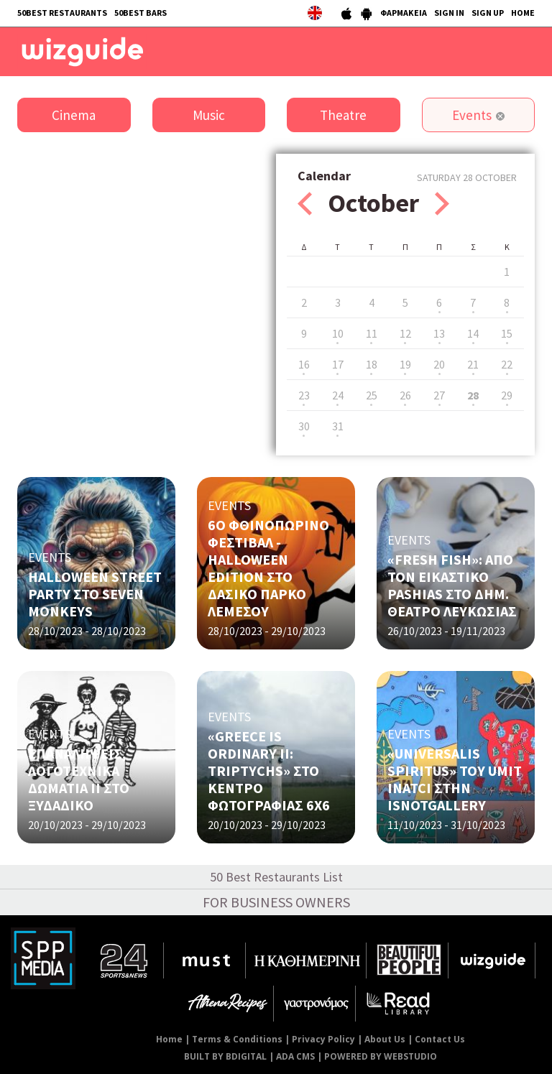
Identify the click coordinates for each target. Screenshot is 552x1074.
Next (442, 204)
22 (506, 364)
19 (405, 364)
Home (169, 1039)
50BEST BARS (140, 12)
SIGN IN (449, 12)
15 (506, 333)
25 (371, 395)
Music (209, 115)
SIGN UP (488, 12)
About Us (384, 1039)
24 (338, 395)
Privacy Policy (323, 1039)
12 (405, 333)
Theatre (343, 115)
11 (371, 333)
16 (304, 364)
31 (338, 426)
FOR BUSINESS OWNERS (276, 902)
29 (506, 395)
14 (473, 333)
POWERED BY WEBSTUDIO (380, 1056)
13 (439, 333)
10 (338, 333)
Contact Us (440, 1039)
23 (304, 395)
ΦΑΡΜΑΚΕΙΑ (403, 12)
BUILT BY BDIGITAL (225, 1056)
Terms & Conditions (237, 1039)
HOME (523, 12)
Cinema (74, 115)
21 (473, 364)
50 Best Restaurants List (276, 877)
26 (405, 395)
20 (439, 364)
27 (439, 395)
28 (473, 395)
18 (371, 364)
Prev (305, 204)
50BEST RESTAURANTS (62, 12)
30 (304, 426)
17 (338, 364)
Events (472, 115)
